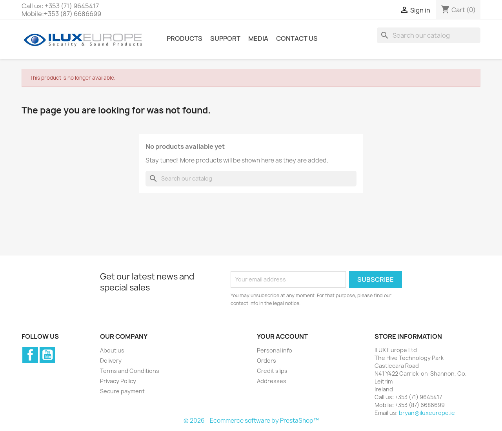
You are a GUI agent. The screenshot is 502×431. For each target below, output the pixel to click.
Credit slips (272, 370)
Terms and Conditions (129, 370)
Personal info (274, 350)
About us (112, 350)
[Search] (428, 35)
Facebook (30, 355)
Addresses (271, 381)
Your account (282, 336)
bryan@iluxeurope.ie (427, 412)
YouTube (47, 355)
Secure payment (122, 391)
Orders (266, 360)
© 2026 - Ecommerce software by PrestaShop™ (251, 420)
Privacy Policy (118, 381)
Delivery (111, 360)
